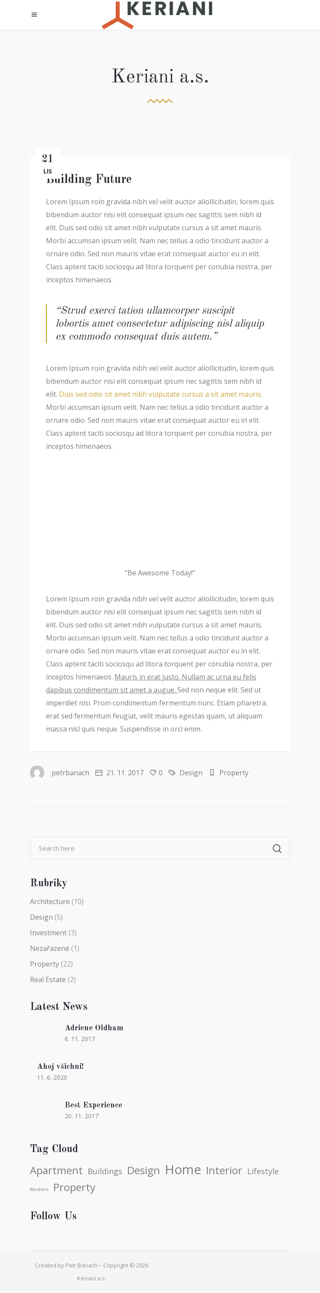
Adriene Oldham (94, 1028)
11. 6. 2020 (52, 1077)
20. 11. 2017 (81, 1116)
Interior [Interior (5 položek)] (224, 1170)
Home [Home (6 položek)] (183, 1169)
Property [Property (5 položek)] (74, 1187)
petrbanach (59, 772)
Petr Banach (81, 1265)
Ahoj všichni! (60, 1067)
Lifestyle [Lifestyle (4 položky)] (263, 1171)
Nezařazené (49, 948)
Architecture (50, 901)
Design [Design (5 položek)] (143, 1170)
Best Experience (93, 1105)
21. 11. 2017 (119, 772)
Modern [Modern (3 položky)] (39, 1189)
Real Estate (48, 979)
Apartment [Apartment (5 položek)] (56, 1170)
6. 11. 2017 (80, 1039)
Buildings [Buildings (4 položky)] (105, 1171)
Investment (48, 932)
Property (233, 772)
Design (191, 772)
